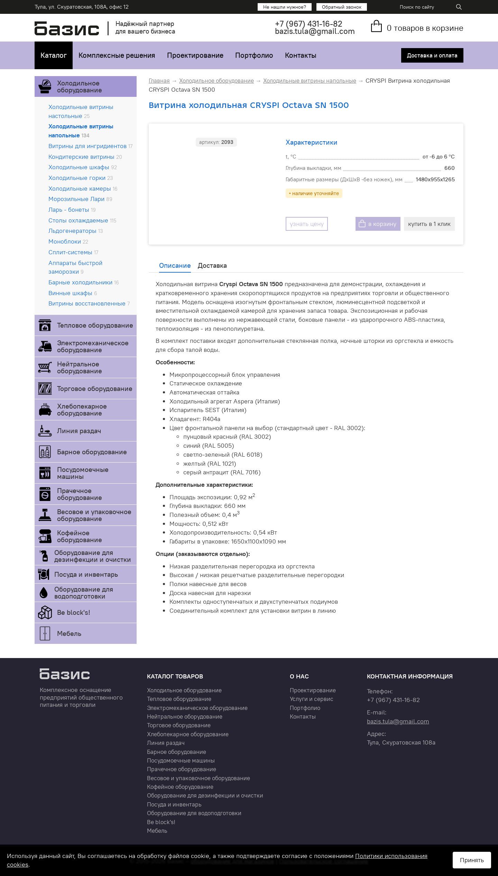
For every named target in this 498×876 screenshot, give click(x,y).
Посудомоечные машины (83, 473)
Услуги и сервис (311, 699)
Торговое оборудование (94, 388)
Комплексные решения (117, 55)
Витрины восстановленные (89, 303)
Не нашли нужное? (284, 7)
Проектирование (195, 55)
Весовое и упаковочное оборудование (94, 515)
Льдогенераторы (75, 231)
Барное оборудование (92, 451)
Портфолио (254, 55)
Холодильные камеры (83, 188)
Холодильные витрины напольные (80, 130)
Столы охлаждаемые (82, 220)
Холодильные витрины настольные (80, 111)
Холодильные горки (80, 178)
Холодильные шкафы (82, 167)
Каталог (53, 55)
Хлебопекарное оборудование (82, 409)
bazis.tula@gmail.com (315, 31)
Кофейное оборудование (79, 536)
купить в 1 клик (429, 224)
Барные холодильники (83, 282)
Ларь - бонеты (72, 209)
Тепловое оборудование (95, 325)
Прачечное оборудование (79, 494)
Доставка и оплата (432, 55)
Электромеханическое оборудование (93, 346)
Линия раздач (79, 430)
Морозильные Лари (80, 199)
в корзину (382, 224)
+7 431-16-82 (308, 24)
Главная (159, 80)
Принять (472, 860)
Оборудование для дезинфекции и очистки (92, 556)
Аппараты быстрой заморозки (75, 267)
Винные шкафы (72, 293)
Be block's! (73, 612)
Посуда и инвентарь (86, 574)
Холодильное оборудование (79, 86)
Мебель (69, 633)
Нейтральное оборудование (79, 367)
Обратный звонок (341, 7)
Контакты (300, 55)
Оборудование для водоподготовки (83, 592)
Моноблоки (68, 241)
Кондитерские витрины (85, 157)
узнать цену (307, 224)
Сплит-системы (73, 252)
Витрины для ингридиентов (90, 146)
